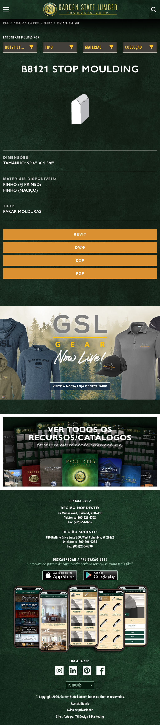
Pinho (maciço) (20, 190)
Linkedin (73, 670)
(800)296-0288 (87, 541)
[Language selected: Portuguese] (80, 685)
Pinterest (87, 670)
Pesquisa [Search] (153, 9)
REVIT (80, 234)
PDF (80, 273)
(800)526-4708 (86, 517)
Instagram (59, 670)
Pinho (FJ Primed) (22, 184)
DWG (80, 247)
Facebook (100, 670)
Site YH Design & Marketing (80, 716)
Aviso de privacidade (80, 709)
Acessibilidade (80, 703)
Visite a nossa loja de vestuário (80, 386)
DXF (80, 260)
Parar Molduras (22, 211)
